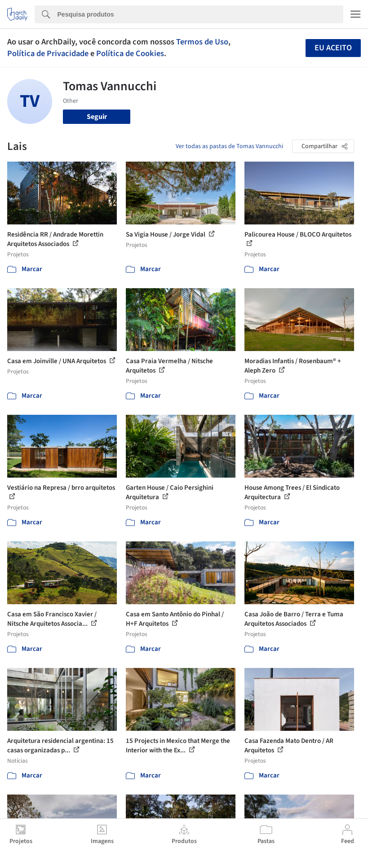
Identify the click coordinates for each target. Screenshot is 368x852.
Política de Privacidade (48, 53)
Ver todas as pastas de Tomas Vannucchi (229, 146)
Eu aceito (333, 47)
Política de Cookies (130, 53)
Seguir (97, 117)
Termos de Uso (202, 42)
